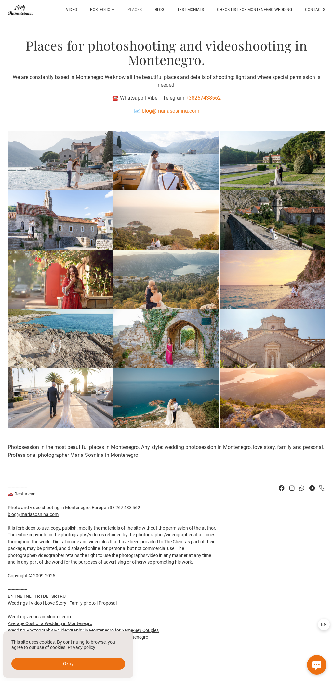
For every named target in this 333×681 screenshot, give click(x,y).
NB (20, 596)
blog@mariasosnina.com (33, 514)
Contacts (315, 9)
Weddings (18, 603)
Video (71, 9)
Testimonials (190, 9)
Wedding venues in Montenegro (39, 616)
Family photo (82, 603)
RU (63, 596)
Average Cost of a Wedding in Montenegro (50, 623)
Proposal (108, 603)
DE (45, 596)
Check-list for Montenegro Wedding (254, 9)
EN (11, 596)
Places (134, 9)
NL (29, 596)
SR (54, 596)
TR (37, 596)
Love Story (55, 603)
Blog (159, 9)
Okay (68, 663)
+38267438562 (203, 98)
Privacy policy (81, 647)
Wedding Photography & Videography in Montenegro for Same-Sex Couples (83, 630)
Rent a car (24, 493)
